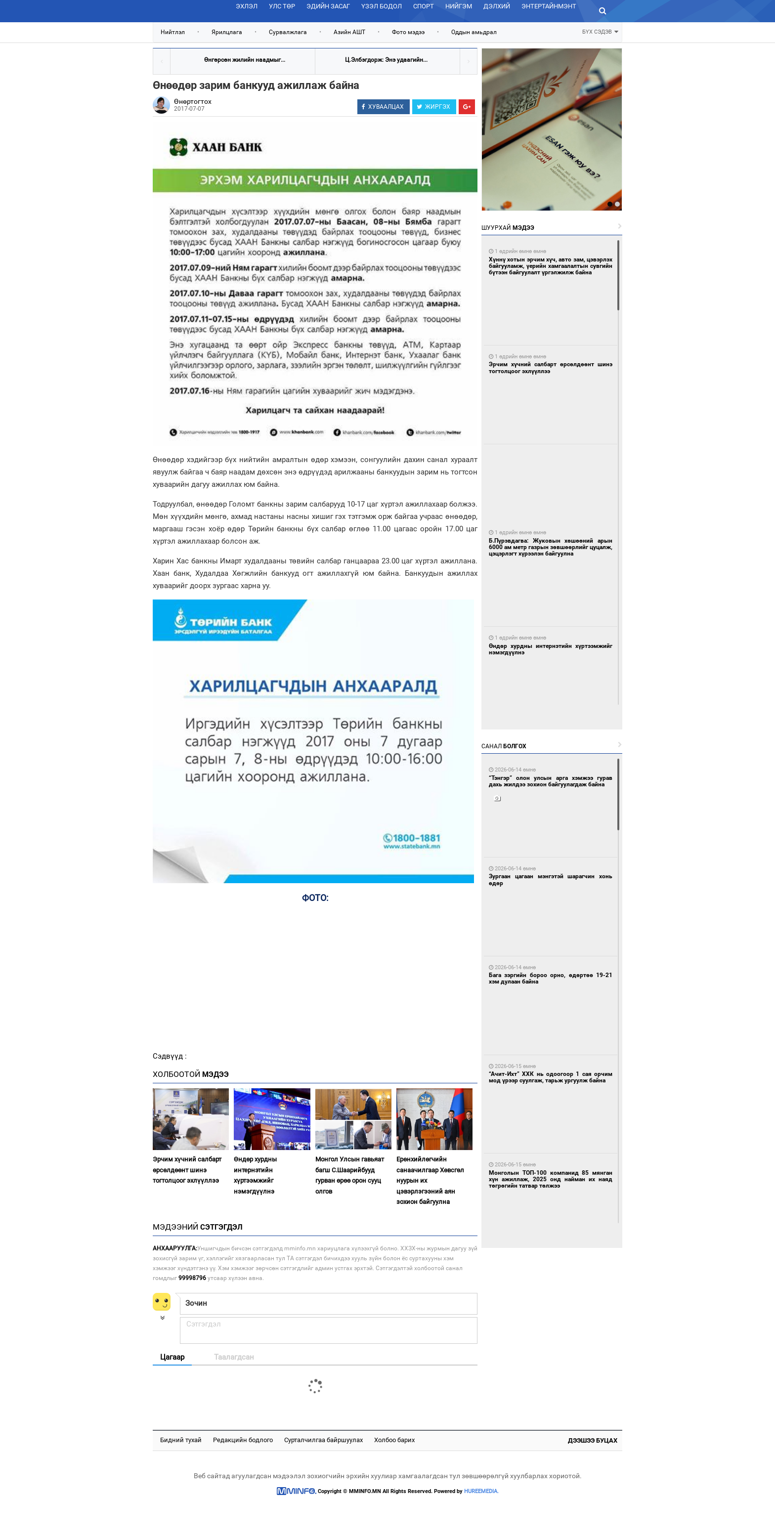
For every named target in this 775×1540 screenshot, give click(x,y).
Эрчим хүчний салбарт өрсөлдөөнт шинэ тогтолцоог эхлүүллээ (187, 1169)
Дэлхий (496, 6)
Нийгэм (458, 6)
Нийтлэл (173, 32)
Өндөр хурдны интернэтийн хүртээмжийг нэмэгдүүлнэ (255, 1175)
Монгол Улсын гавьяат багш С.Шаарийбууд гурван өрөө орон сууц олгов (349, 1175)
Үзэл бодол (381, 6)
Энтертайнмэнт (548, 6)
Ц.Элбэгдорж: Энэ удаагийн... (386, 59)
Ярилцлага (227, 32)
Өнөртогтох (193, 101)
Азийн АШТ (349, 32)
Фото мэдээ (408, 32)
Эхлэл (247, 6)
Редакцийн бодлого (243, 1440)
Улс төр (282, 6)
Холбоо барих (394, 1440)
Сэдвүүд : (170, 1056)
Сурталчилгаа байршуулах (323, 1440)
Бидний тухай (181, 1440)
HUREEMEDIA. (481, 1491)
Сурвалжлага (288, 32)
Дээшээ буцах (592, 1440)
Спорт (423, 6)
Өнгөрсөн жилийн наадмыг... (244, 59)
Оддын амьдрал (474, 32)
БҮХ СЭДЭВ (600, 31)
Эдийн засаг (328, 6)
